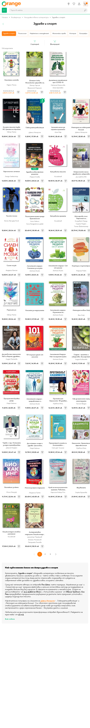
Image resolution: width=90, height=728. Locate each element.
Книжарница (16, 18)
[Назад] (3, 24)
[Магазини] (68, 4)
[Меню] (4, 10)
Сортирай (35, 43)
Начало (5, 18)
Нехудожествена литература (36, 18)
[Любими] (74, 4)
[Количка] (85, 4)
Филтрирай (54, 43)
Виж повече (10, 619)
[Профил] (79, 4)
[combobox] (45, 10)
